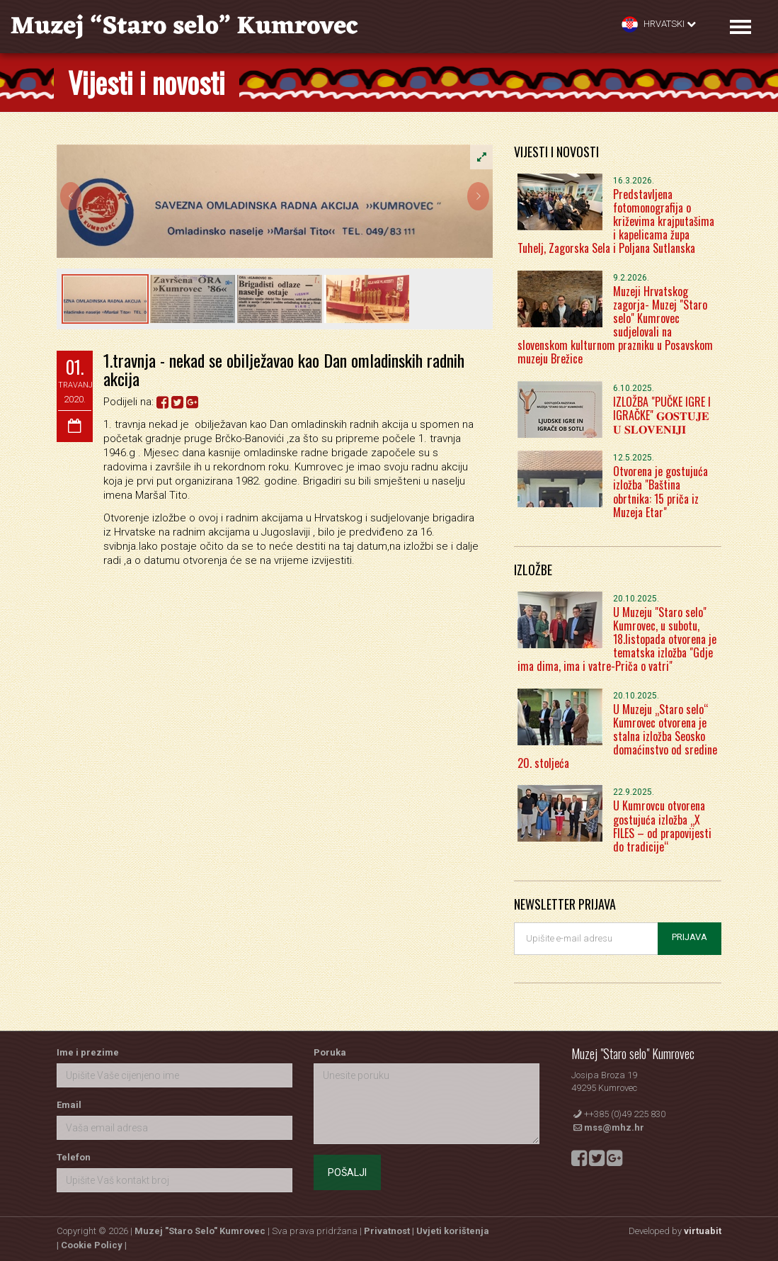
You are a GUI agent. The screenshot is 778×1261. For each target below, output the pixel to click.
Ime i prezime (88, 1052)
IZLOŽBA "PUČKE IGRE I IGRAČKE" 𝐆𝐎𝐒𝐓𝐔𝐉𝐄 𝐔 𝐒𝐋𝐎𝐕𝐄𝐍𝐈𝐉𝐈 (662, 415)
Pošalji (347, 1172)
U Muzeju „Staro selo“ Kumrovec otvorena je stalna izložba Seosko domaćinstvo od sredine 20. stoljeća (617, 736)
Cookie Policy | (94, 1245)
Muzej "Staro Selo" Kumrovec (200, 1231)
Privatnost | (390, 1231)
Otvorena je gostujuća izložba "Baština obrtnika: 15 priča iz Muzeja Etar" (660, 492)
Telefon (74, 1157)
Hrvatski (659, 24)
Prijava (689, 937)
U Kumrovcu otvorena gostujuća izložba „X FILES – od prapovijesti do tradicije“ (662, 826)
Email (69, 1104)
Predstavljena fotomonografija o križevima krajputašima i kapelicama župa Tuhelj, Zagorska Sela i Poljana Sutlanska (615, 221)
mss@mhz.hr (614, 1127)
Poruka (330, 1052)
